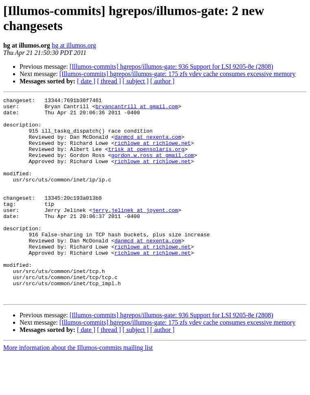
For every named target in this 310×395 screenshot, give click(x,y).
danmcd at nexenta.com (147, 145)
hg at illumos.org (74, 45)
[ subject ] (136, 81)
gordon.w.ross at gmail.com (152, 167)
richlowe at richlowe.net (152, 152)
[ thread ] (109, 81)
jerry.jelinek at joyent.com (135, 233)
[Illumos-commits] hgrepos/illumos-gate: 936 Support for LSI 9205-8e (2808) (171, 66)
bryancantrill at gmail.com (136, 108)
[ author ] (162, 81)
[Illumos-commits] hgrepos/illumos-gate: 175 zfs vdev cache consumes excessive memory (177, 73)
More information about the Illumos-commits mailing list (78, 387)
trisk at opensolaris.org (146, 160)
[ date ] (86, 81)
